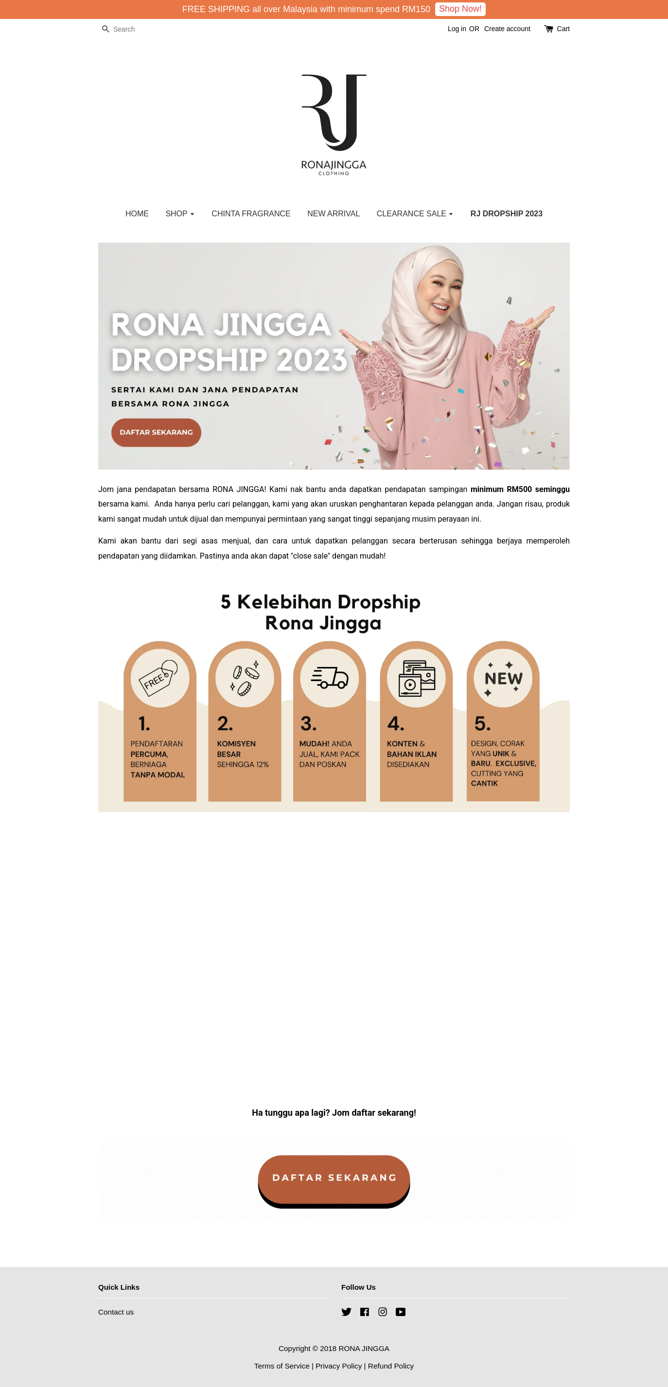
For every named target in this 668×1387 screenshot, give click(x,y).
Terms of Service (282, 1366)
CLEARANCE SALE (415, 214)
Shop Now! (460, 9)
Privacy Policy (339, 1366)
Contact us (116, 1312)
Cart (563, 29)
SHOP (180, 214)
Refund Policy (391, 1366)
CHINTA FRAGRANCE (250, 214)
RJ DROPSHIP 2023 (507, 214)
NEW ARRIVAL (333, 214)
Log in (457, 29)
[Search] (127, 29)
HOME (137, 214)
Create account (507, 29)
